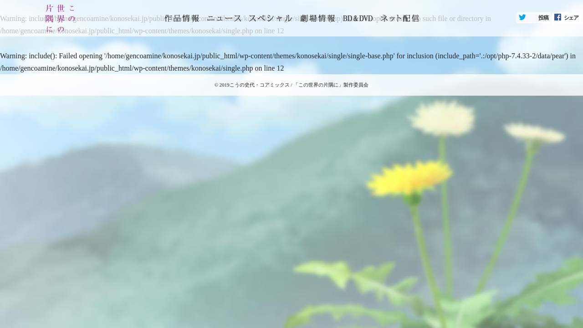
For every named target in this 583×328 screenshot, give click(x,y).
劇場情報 (317, 18)
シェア (571, 18)
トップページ (181, 18)
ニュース (224, 18)
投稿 (543, 18)
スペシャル (270, 18)
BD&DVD (358, 18)
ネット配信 (400, 18)
